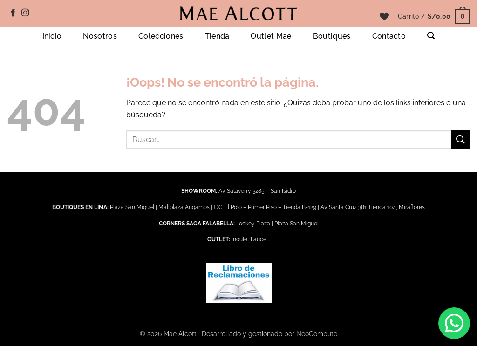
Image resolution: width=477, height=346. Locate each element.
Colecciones (161, 36)
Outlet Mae (271, 36)
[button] (434, 16)
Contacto (389, 36)
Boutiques (332, 36)
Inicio (52, 36)
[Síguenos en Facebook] (13, 13)
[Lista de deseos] (384, 16)
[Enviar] (460, 139)
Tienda (217, 36)
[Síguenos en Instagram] (25, 13)
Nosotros (100, 36)
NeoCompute (316, 334)
